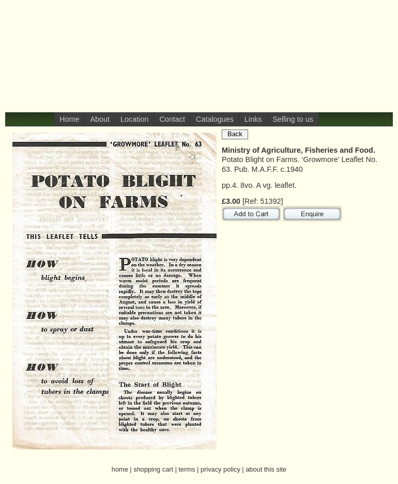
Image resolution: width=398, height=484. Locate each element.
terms (187, 469)
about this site (266, 469)
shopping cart (153, 469)
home (120, 469)
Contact (172, 119)
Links (253, 119)
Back (234, 134)
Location (134, 119)
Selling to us (292, 119)
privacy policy (220, 469)
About (100, 119)
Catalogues (215, 119)
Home (69, 119)
